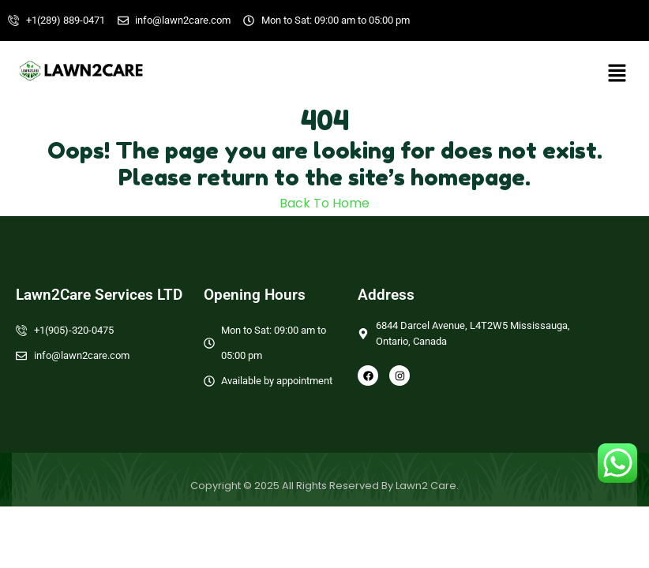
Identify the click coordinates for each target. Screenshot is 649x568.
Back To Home (324, 203)
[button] (617, 72)
